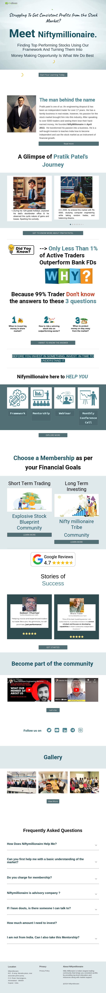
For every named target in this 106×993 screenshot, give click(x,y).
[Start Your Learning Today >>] (53, 75)
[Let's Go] (52, 710)
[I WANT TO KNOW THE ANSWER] (53, 342)
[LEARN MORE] (29, 534)
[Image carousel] (76, 200)
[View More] (53, 801)
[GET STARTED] (53, 647)
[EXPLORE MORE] (53, 435)
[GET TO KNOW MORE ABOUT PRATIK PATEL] (53, 233)
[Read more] (69, 143)
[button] (96, 845)
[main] (53, 17)
